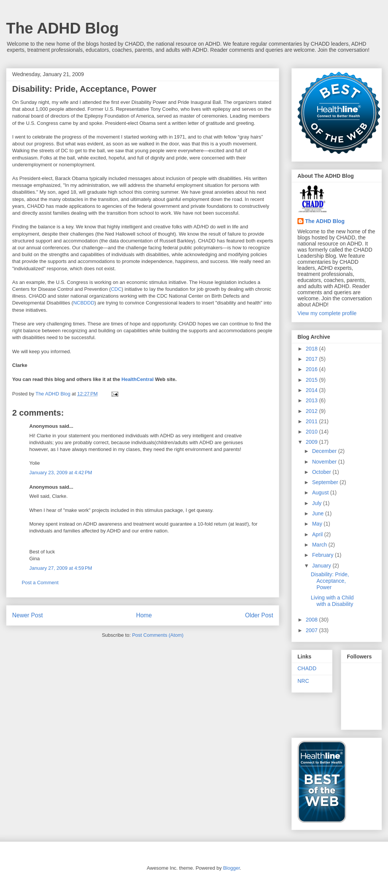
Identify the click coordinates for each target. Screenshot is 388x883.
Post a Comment (40, 582)
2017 (312, 359)
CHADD (306, 668)
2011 (312, 421)
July (317, 503)
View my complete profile (326, 313)
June (318, 513)
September (325, 482)
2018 (312, 349)
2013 (312, 400)
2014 (312, 390)
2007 (312, 630)
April (318, 534)
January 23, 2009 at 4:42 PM (60, 472)
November (325, 462)
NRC (303, 681)
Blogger (231, 868)
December (325, 451)
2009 (312, 442)
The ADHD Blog (62, 28)
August (321, 492)
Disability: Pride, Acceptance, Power (330, 580)
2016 (312, 369)
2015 (312, 380)
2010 (312, 432)
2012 (312, 411)
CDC (116, 289)
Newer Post (27, 615)
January (322, 566)
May (317, 524)
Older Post (259, 615)
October (322, 472)
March (320, 545)
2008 (312, 620)
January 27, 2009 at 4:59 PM (60, 568)
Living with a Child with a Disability (332, 601)
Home (144, 615)
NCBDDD (83, 303)
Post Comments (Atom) (157, 635)
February (323, 555)
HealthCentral (137, 379)
